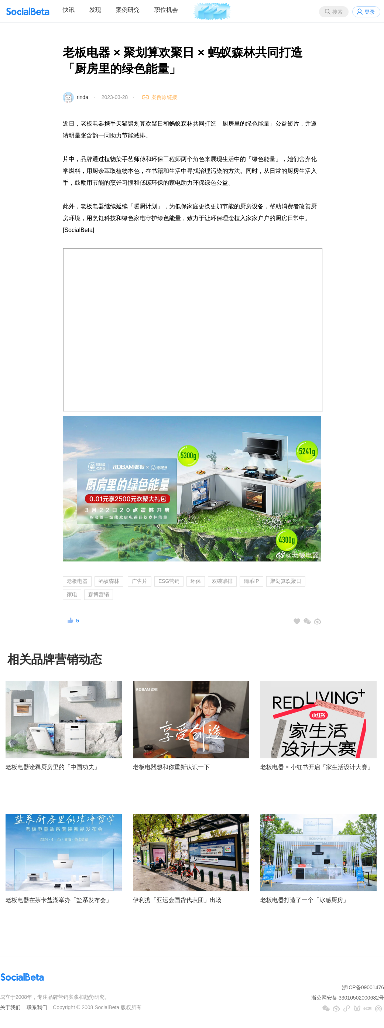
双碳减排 (222, 581)
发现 (95, 10)
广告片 (139, 581)
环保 (196, 581)
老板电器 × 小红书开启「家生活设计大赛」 (316, 767)
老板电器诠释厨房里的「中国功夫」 (53, 767)
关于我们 (10, 1007)
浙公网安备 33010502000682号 (347, 998)
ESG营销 (169, 581)
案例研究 (128, 10)
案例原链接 (164, 97)
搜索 (337, 12)
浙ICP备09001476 (363, 987)
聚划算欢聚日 (285, 581)
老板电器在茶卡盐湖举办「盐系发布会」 (59, 900)
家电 (72, 594)
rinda (82, 97)
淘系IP (251, 581)
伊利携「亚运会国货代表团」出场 (177, 900)
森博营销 (98, 594)
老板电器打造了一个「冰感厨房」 (304, 900)
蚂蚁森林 (109, 581)
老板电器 (77, 581)
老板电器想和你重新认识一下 (171, 767)
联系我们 (37, 1007)
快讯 (69, 10)
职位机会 (166, 10)
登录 (369, 12)
